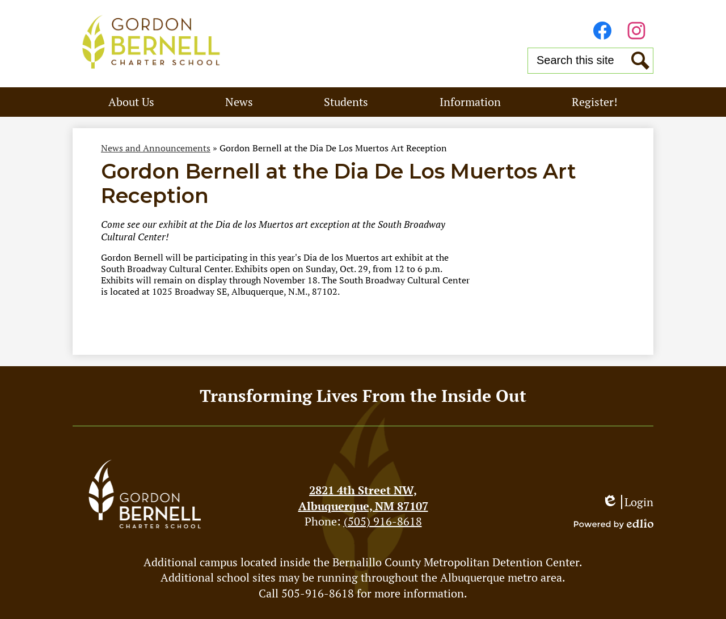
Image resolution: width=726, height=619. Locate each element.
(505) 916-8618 (383, 521)
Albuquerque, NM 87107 (363, 498)
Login (627, 502)
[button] (131, 102)
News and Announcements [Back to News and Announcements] (155, 148)
